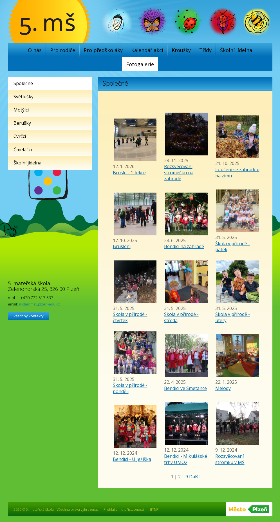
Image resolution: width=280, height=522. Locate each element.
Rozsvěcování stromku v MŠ (230, 459)
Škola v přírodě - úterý (232, 317)
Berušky (22, 123)
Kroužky (181, 50)
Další (194, 477)
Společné (23, 83)
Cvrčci (20, 136)
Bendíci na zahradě (184, 246)
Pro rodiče (62, 50)
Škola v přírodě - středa (181, 317)
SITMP (154, 509)
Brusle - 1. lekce (129, 172)
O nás (35, 50)
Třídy (205, 50)
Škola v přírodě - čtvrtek (130, 317)
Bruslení (122, 246)
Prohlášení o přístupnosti (124, 509)
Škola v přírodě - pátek (232, 246)
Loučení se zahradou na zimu (237, 172)
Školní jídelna (236, 50)
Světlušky (23, 96)
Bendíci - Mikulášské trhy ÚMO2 (185, 459)
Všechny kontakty (29, 315)
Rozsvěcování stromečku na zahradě (178, 172)
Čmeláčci (23, 149)
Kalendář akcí (147, 50)
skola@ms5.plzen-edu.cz (39, 304)
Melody (223, 388)
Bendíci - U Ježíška (132, 459)
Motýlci (21, 110)
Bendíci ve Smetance (185, 388)
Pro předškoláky (103, 50)
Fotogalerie (140, 64)
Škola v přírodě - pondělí (130, 388)
